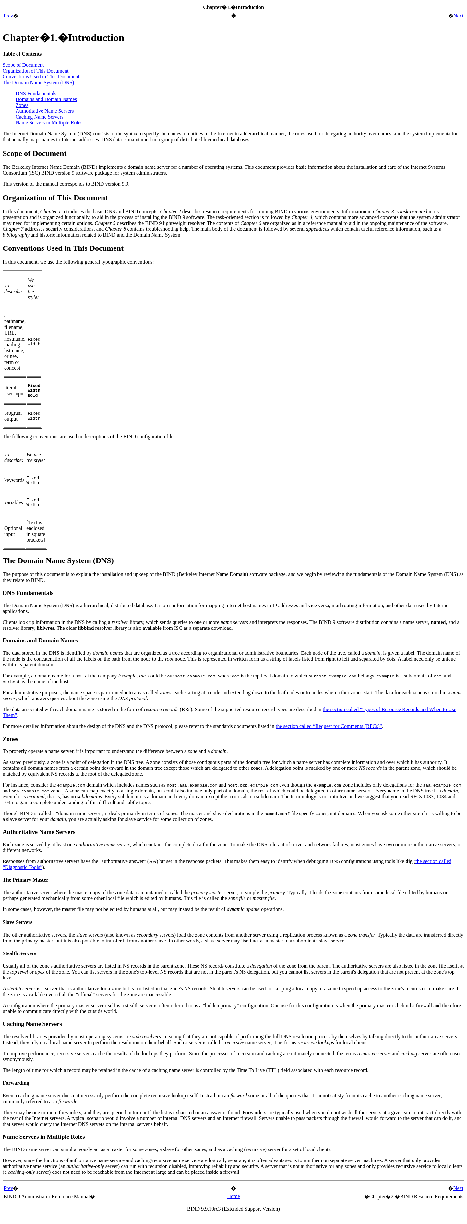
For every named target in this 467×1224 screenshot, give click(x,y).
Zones (22, 105)
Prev (8, 15)
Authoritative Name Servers (45, 111)
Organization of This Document (35, 71)
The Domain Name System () (38, 82)
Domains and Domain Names (46, 99)
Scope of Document (23, 65)
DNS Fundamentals (36, 93)
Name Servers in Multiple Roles (49, 122)
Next (458, 15)
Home (233, 1203)
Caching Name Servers (40, 117)
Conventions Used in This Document (41, 76)
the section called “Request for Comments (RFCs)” (329, 733)
